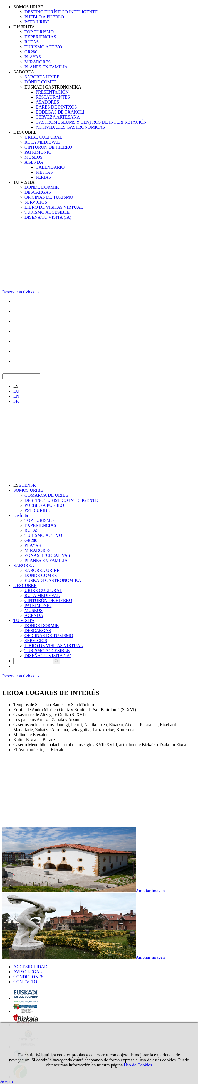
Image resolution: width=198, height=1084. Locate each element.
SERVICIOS (35, 202)
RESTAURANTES (53, 97)
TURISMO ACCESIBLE (47, 212)
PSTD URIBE (37, 21)
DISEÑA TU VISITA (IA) (47, 217)
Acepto (6, 1081)
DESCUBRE (25, 132)
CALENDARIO (50, 167)
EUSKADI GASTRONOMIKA (52, 87)
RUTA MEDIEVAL (42, 142)
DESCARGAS (37, 192)
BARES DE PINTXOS (56, 107)
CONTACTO (25, 981)
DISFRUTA (24, 26)
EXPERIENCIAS (40, 37)
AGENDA (33, 162)
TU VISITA (23, 182)
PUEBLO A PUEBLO (44, 16)
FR (16, 401)
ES (16, 386)
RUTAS (31, 42)
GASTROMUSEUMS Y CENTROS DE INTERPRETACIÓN (91, 122)
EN (16, 396)
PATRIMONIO (37, 152)
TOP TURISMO (39, 32)
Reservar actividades (20, 291)
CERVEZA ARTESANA (58, 117)
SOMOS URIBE (28, 6)
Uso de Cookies (138, 1065)
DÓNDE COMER (40, 82)
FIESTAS (44, 172)
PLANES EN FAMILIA (46, 67)
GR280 (30, 52)
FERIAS (43, 177)
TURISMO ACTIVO (43, 47)
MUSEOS (33, 157)
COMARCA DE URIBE (46, 495)
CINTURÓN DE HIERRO (48, 147)
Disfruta (20, 515)
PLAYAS (32, 57)
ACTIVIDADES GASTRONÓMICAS (70, 127)
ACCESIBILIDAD (30, 966)
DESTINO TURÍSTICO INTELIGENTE (61, 11)
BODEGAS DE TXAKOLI (60, 112)
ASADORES (47, 102)
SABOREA (23, 72)
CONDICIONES (28, 976)
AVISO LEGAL (27, 971)
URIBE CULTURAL (43, 137)
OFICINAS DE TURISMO (48, 197)
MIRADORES (37, 62)
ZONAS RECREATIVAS (47, 555)
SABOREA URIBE (42, 77)
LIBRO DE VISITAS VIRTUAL (53, 207)
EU (16, 391)
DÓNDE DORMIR (41, 187)
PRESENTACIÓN (52, 92)
